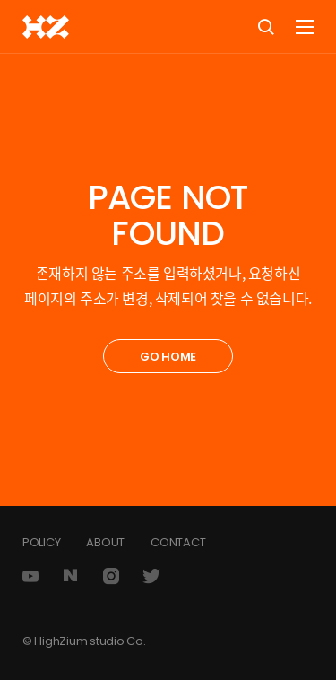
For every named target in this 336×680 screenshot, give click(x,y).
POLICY (41, 542)
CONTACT (178, 542)
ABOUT (105, 542)
